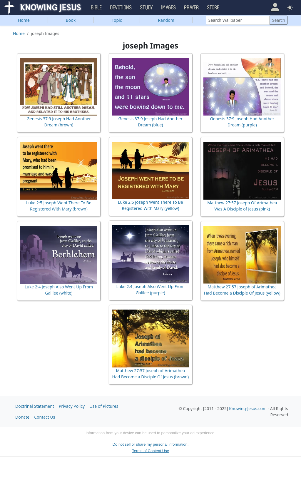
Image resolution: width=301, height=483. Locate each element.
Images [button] (168, 7)
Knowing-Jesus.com (248, 408)
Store (213, 7)
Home (24, 20)
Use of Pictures (103, 406)
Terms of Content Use (150, 451)
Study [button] (146, 7)
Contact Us (44, 417)
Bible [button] (96, 7)
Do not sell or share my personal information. (151, 444)
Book (71, 20)
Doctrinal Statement (34, 406)
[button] (275, 7)
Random (166, 20)
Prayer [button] (191, 7)
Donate (22, 417)
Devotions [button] (121, 7)
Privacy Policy (72, 406)
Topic (117, 20)
